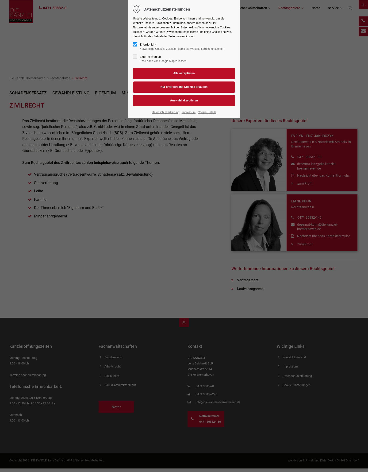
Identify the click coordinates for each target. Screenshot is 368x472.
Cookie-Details (207, 112)
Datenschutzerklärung (165, 112)
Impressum (189, 112)
